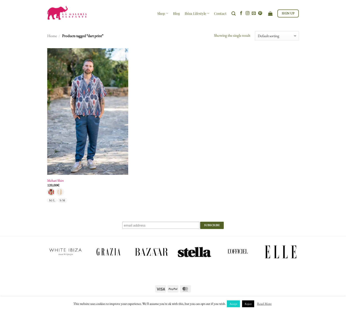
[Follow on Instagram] (248, 13)
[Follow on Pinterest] (260, 13)
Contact (220, 13)
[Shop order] (277, 35)
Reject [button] (248, 304)
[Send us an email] (254, 13)
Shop (162, 13)
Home (52, 35)
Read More (264, 303)
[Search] (233, 13)
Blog (176, 13)
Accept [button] (233, 304)
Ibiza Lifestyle (197, 13)
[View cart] (270, 13)
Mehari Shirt (55, 180)
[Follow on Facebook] (241, 13)
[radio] (51, 192)
